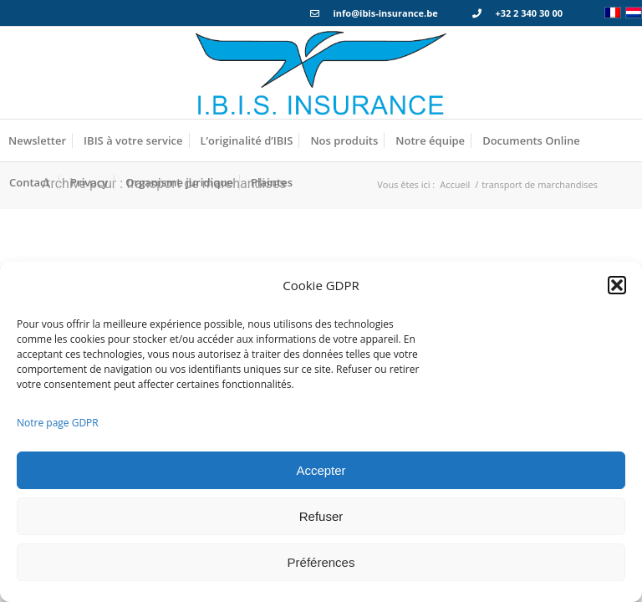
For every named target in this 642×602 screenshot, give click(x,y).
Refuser (321, 516)
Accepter (320, 470)
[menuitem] (37, 140)
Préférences (321, 562)
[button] (617, 285)
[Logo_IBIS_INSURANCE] (321, 73)
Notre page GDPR (58, 423)
